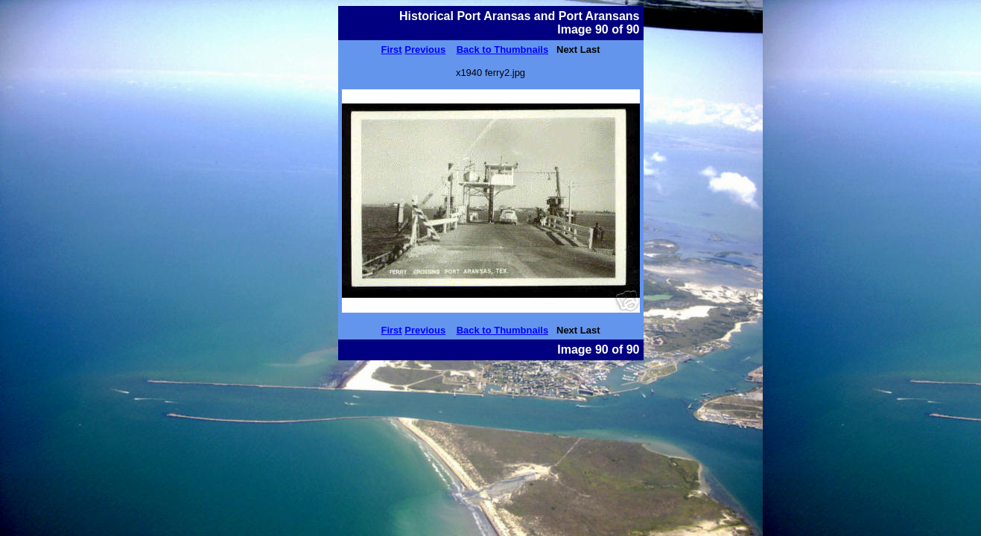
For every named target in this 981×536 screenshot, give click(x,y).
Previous (424, 49)
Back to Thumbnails (503, 49)
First (391, 49)
